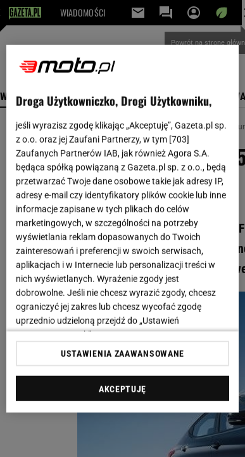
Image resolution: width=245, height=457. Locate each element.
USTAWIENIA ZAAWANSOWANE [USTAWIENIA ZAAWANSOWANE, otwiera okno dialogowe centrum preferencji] (122, 354)
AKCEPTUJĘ (122, 389)
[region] (122, 228)
